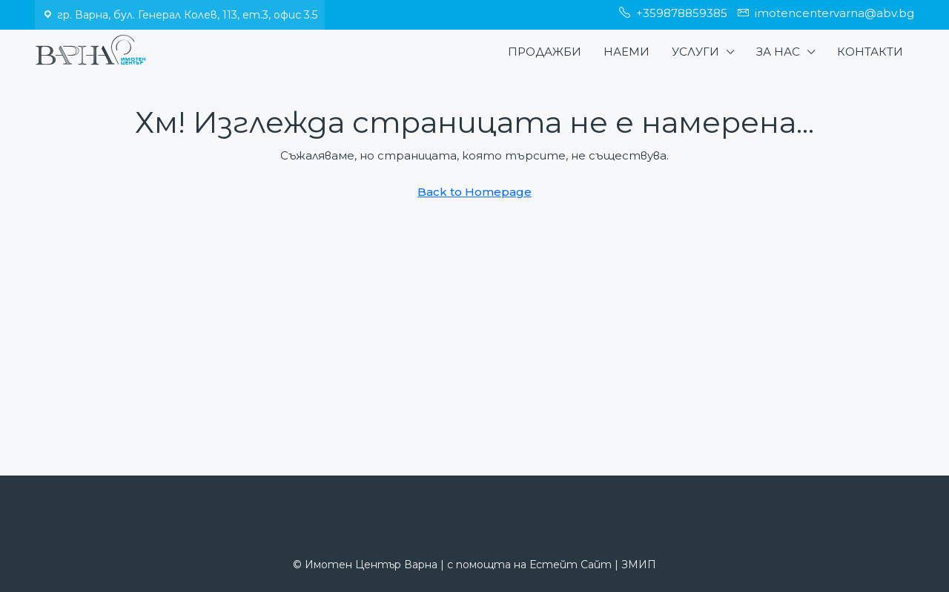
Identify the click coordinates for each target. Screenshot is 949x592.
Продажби (544, 52)
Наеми (626, 52)
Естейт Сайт (570, 564)
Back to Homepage (474, 192)
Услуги (695, 52)
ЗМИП (638, 564)
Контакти (870, 52)
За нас (778, 52)
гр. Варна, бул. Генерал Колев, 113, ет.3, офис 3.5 (187, 15)
